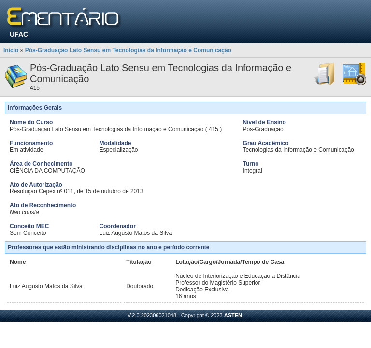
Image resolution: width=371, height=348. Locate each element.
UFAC (19, 34)
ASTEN (233, 315)
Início (10, 50)
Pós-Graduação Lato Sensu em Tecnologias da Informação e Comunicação (128, 50)
